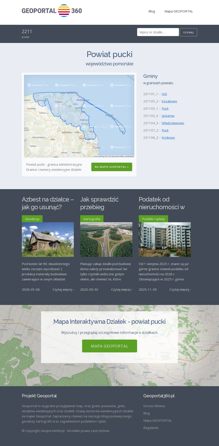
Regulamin (150, 427)
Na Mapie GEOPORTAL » (112, 166)
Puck (165, 108)
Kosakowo (169, 101)
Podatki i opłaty (153, 219)
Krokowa (168, 137)
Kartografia (91, 219)
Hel (164, 94)
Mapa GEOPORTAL (178, 11)
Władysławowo (173, 123)
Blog (151, 11)
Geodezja (32, 219)
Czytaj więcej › (63, 289)
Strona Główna (154, 406)
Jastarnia (168, 115)
